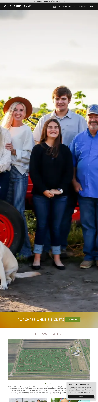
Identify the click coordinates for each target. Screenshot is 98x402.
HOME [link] (54, 6)
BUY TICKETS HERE (73, 319)
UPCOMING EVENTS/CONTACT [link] (67, 6)
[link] (26, 7)
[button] (92, 6)
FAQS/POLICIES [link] (82, 6)
